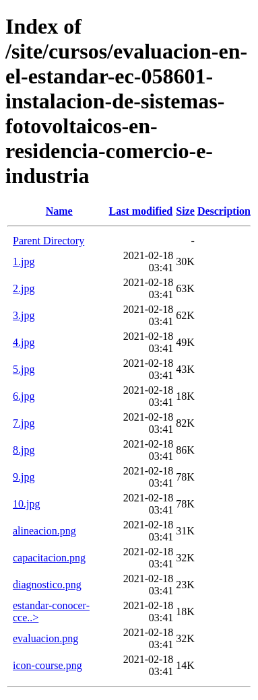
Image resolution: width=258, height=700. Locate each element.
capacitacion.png (49, 557)
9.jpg (23, 477)
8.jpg (23, 450)
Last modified (141, 211)
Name (59, 211)
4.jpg (23, 342)
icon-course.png (47, 665)
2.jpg (23, 288)
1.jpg (23, 261)
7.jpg (23, 423)
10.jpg (26, 504)
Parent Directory (48, 240)
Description (224, 211)
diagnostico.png (47, 584)
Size (185, 211)
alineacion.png (44, 530)
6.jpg (23, 396)
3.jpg (23, 315)
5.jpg (23, 369)
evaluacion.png (45, 638)
